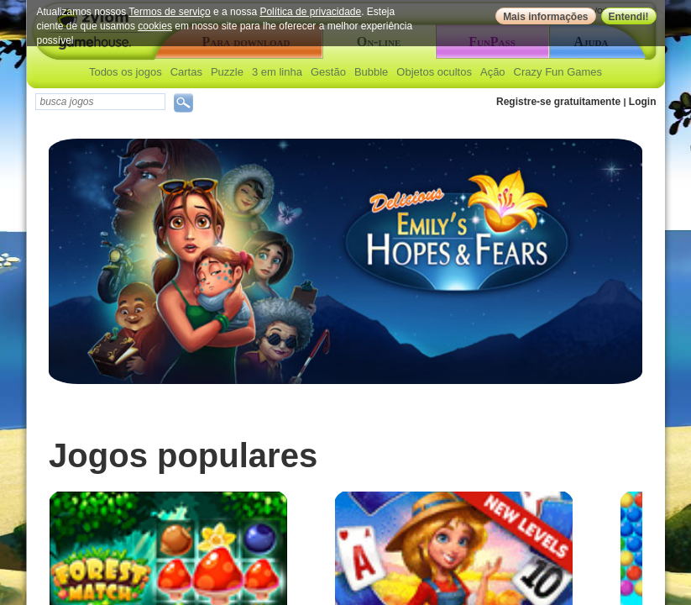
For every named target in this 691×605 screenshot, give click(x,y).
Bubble (371, 72)
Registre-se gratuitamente (558, 102)
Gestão (328, 72)
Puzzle (227, 72)
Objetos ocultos (434, 72)
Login (643, 102)
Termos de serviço (169, 12)
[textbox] (100, 101)
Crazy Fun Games (558, 72)
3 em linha (277, 72)
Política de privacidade (310, 12)
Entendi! (629, 17)
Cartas (186, 72)
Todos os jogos (125, 72)
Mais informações (545, 17)
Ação (492, 72)
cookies (155, 26)
